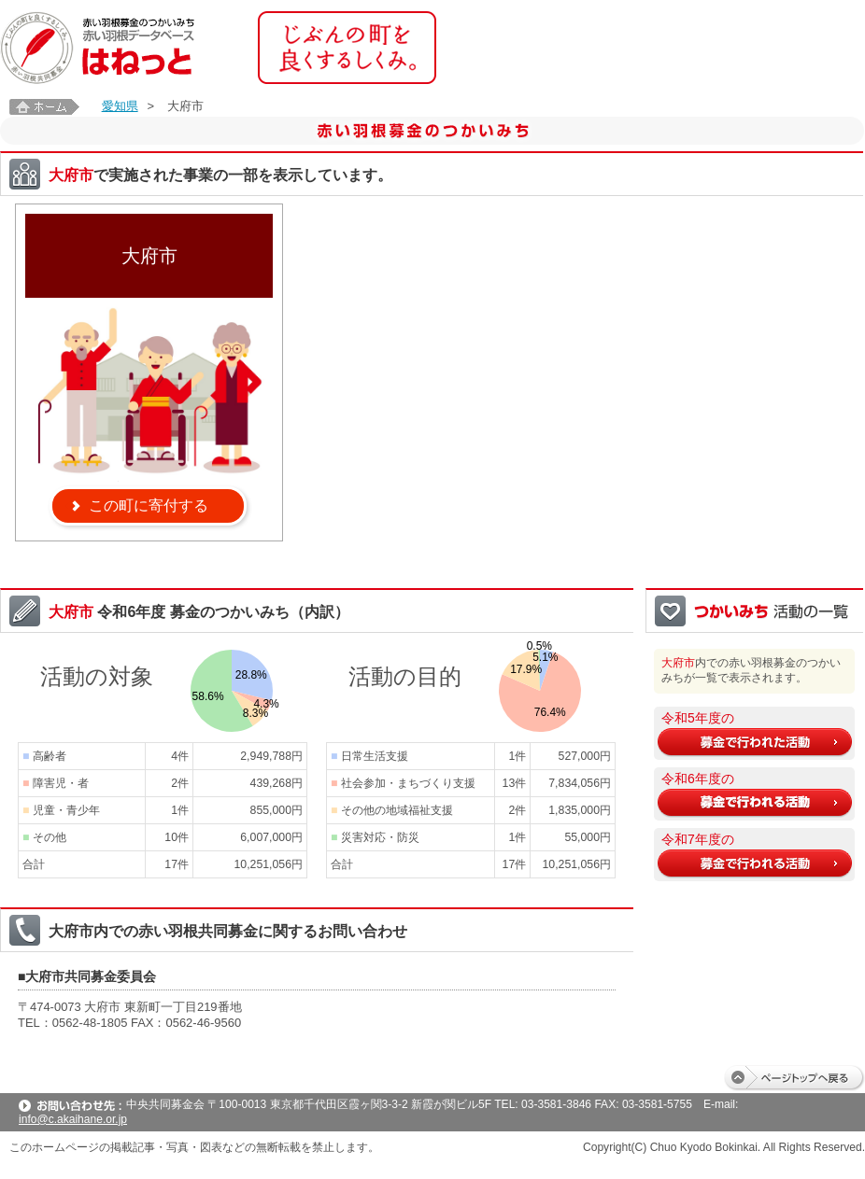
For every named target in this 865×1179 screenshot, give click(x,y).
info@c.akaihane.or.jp (73, 1119)
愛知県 (120, 106)
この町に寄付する (148, 505)
